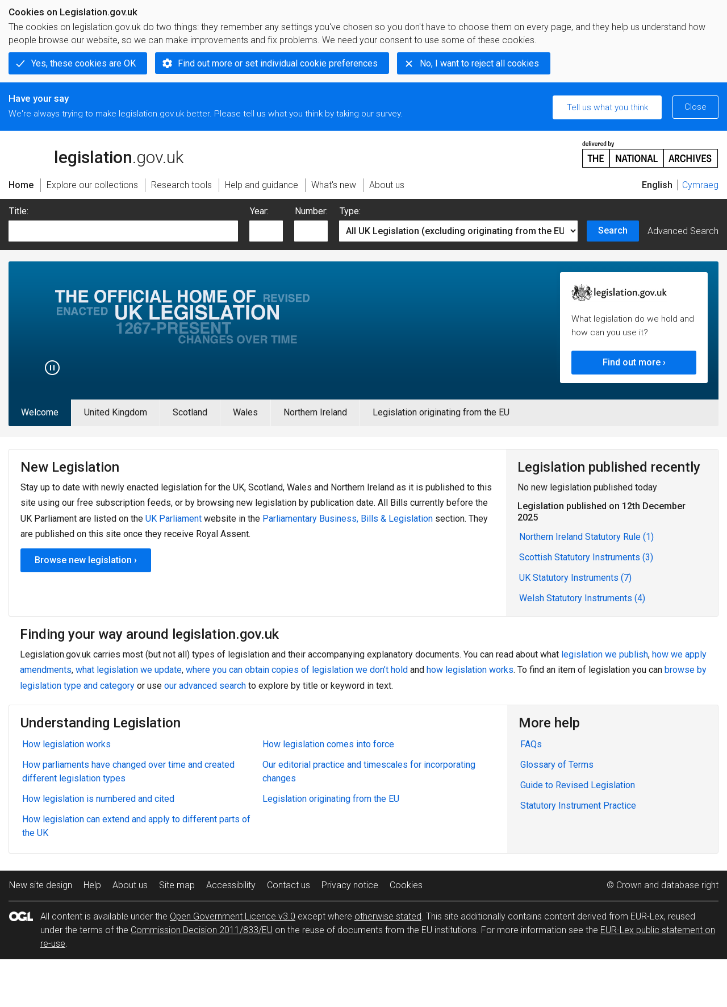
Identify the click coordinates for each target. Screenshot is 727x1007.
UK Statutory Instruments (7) (575, 577)
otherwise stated (387, 916)
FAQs (531, 744)
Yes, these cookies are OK (83, 63)
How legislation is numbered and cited (98, 798)
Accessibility (231, 885)
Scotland (190, 412)
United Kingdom (115, 412)
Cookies (406, 885)
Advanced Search (682, 231)
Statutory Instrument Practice (578, 805)
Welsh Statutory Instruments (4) (582, 598)
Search (613, 230)
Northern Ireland (315, 412)
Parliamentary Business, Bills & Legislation (347, 518)
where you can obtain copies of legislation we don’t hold (297, 669)
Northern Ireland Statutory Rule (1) (586, 536)
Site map (177, 885)
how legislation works (470, 669)
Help (92, 885)
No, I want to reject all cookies (479, 63)
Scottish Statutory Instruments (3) (586, 557)
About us (130, 885)
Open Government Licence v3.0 (232, 916)
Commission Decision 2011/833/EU (202, 930)
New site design (40, 885)
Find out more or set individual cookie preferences (278, 63)
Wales (245, 412)
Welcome (40, 412)
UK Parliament (173, 518)
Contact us (288, 885)
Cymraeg (700, 185)
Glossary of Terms (557, 764)
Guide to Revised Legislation (577, 785)
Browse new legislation (83, 560)
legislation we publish (604, 654)
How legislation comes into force (328, 744)
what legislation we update (129, 669)
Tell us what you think (607, 107)
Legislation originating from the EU (441, 412)
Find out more (632, 362)
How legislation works (66, 744)
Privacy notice (349, 885)
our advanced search (205, 685)
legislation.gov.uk (96, 153)
